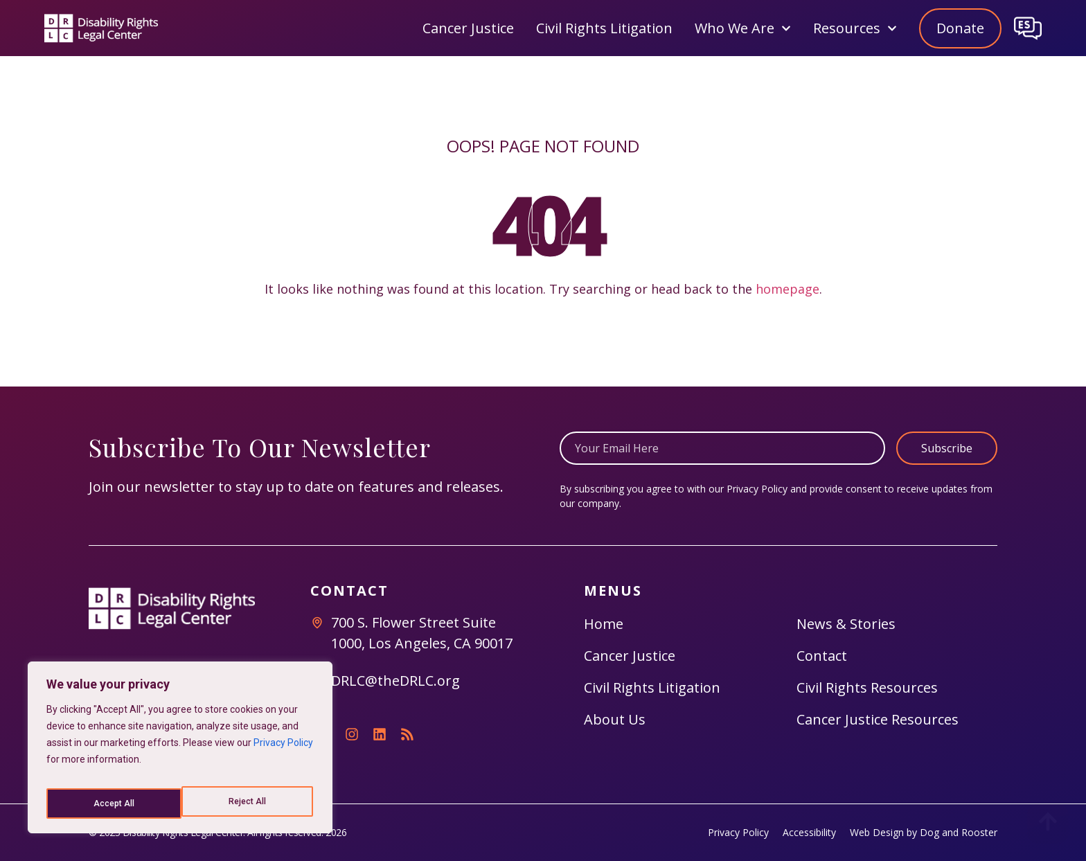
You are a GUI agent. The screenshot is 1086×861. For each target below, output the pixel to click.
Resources (855, 28)
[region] (180, 752)
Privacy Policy (283, 752)
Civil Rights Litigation (604, 28)
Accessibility (809, 832)
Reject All (111, 803)
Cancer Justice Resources (877, 719)
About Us (615, 719)
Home (603, 623)
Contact (821, 655)
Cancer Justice (468, 28)
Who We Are (743, 28)
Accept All (247, 803)
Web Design (877, 832)
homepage (787, 289)
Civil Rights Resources (867, 687)
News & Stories (846, 623)
